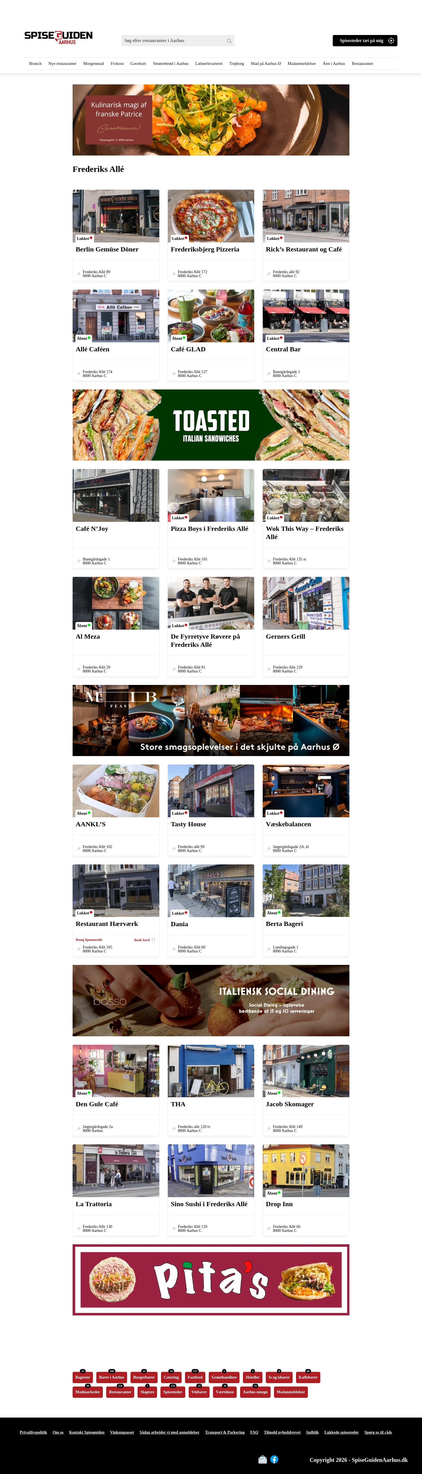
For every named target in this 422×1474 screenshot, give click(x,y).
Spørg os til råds (378, 1432)
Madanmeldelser (302, 63)
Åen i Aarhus (334, 63)
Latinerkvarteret (209, 63)
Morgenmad (93, 63)
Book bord (141, 940)
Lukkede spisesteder (342, 1432)
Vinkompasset (122, 1432)
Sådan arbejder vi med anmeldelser (169, 1432)
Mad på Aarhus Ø (266, 63)
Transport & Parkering (225, 1432)
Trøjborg (236, 63)
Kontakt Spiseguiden (87, 1432)
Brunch (35, 63)
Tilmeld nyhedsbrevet (282, 1432)
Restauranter (362, 63)
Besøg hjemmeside (89, 940)
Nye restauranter (62, 63)
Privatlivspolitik (33, 1432)
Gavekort (138, 63)
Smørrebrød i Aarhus (170, 63)
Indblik (312, 1432)
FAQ (254, 1432)
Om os (58, 1432)
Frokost (117, 63)
